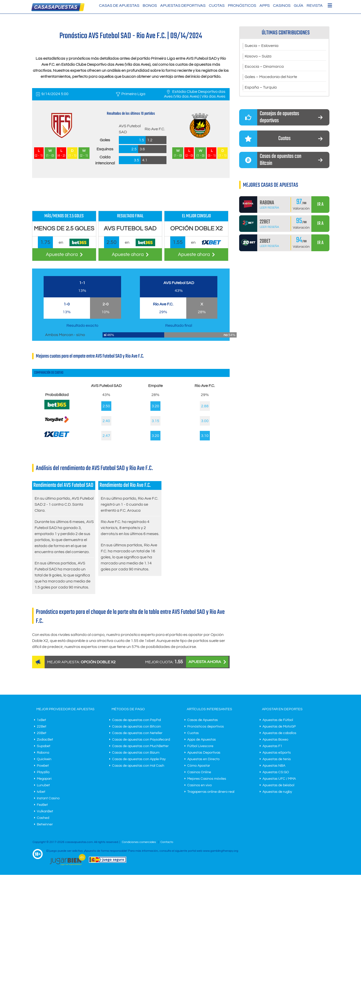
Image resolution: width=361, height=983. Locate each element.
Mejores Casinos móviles (206, 778)
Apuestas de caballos (279, 733)
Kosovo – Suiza (258, 56)
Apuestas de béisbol (278, 785)
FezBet (42, 805)
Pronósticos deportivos (205, 726)
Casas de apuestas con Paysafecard (141, 739)
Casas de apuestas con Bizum (135, 752)
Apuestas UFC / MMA (279, 778)
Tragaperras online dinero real (210, 792)
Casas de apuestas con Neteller (137, 733)
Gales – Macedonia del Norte (271, 78)
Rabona (43, 752)
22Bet (41, 726)
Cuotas (217, 6)
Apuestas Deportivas (183, 6)
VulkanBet (45, 811)
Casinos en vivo (199, 785)
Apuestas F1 (272, 746)
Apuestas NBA (273, 765)
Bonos (150, 6)
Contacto (166, 842)
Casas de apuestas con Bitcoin (136, 726)
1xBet (41, 720)
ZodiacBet (45, 739)
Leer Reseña (269, 208)
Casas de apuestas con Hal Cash (138, 765)
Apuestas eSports (276, 752)
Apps (264, 6)
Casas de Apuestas (119, 6)
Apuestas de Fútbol (277, 720)
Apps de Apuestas (201, 739)
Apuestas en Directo (203, 759)
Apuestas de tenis (276, 759)
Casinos (282, 6)
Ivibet (41, 792)
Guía (298, 6)
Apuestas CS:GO (275, 772)
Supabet (43, 746)
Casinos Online (199, 772)
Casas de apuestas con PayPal (136, 720)
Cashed (43, 818)
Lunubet (43, 785)
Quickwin (44, 759)
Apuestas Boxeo (275, 739)
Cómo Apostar (198, 765)
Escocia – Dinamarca (264, 67)
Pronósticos (242, 6)
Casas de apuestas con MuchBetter (140, 746)
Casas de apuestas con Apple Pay (139, 759)
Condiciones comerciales (139, 842)
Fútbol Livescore (200, 746)
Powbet (43, 765)
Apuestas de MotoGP (279, 726)
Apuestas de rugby (277, 792)
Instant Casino (48, 798)
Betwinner (45, 824)
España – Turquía (261, 88)
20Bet (41, 733)
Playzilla (43, 772)
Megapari (44, 778)
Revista (315, 6)
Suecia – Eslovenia (262, 46)
